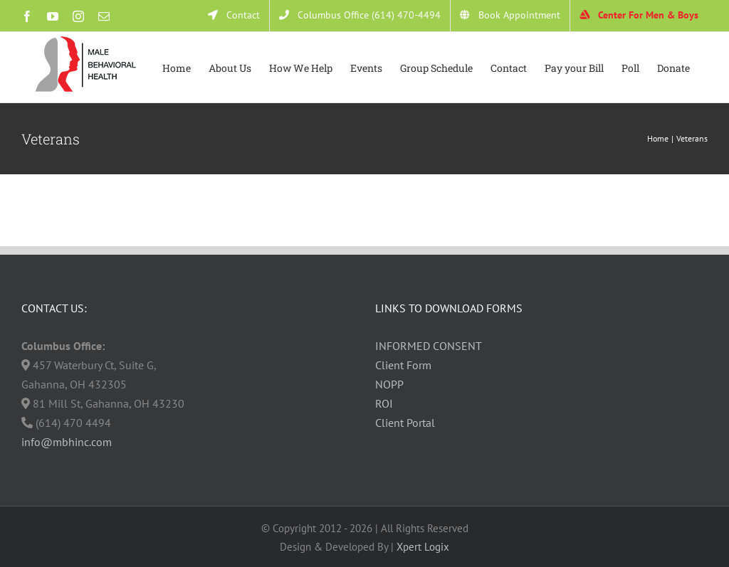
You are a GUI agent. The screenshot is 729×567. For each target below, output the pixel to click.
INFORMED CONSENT (428, 346)
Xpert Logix (423, 546)
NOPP (389, 384)
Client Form (403, 365)
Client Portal (405, 422)
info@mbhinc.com (66, 442)
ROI (384, 403)
